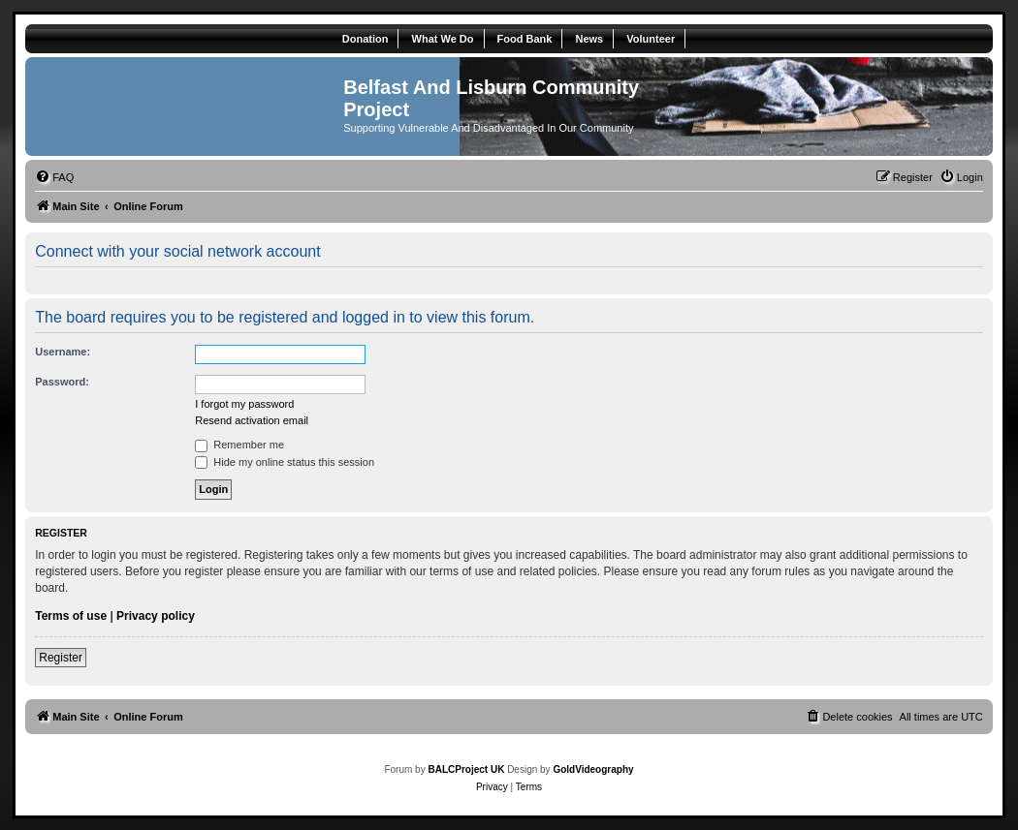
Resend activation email (251, 420)
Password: (62, 381)
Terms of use (71, 616)
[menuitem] (54, 177)
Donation (365, 39)
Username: (62, 351)
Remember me (239, 444)
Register (60, 657)
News (589, 39)
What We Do (443, 39)
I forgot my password (244, 404)
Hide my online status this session (284, 462)
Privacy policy (155, 616)
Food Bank (525, 39)
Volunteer (650, 39)
